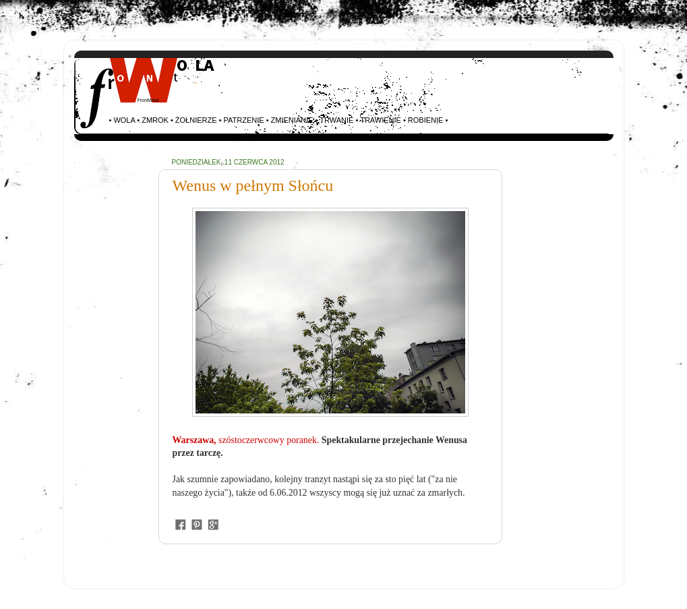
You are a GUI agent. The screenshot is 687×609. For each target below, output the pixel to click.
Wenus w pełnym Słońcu (253, 185)
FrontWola (148, 100)
